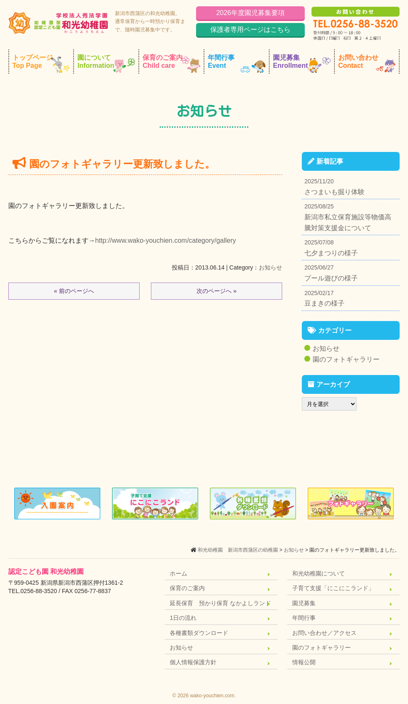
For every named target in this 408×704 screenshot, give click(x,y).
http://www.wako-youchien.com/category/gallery (165, 240)
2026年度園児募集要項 (250, 12)
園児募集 (302, 63)
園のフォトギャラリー (346, 359)
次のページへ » (216, 291)
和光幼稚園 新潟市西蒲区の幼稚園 (238, 550)
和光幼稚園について (318, 573)
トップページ (41, 63)
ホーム (178, 573)
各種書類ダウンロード (199, 632)
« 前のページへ (74, 291)
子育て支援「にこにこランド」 (333, 588)
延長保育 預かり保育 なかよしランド (220, 603)
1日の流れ (183, 617)
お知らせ (270, 267)
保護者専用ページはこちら (250, 29)
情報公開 (304, 662)
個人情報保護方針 (193, 662)
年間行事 (236, 63)
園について (106, 63)
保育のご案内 (171, 63)
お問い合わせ (367, 63)
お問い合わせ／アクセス (324, 632)
